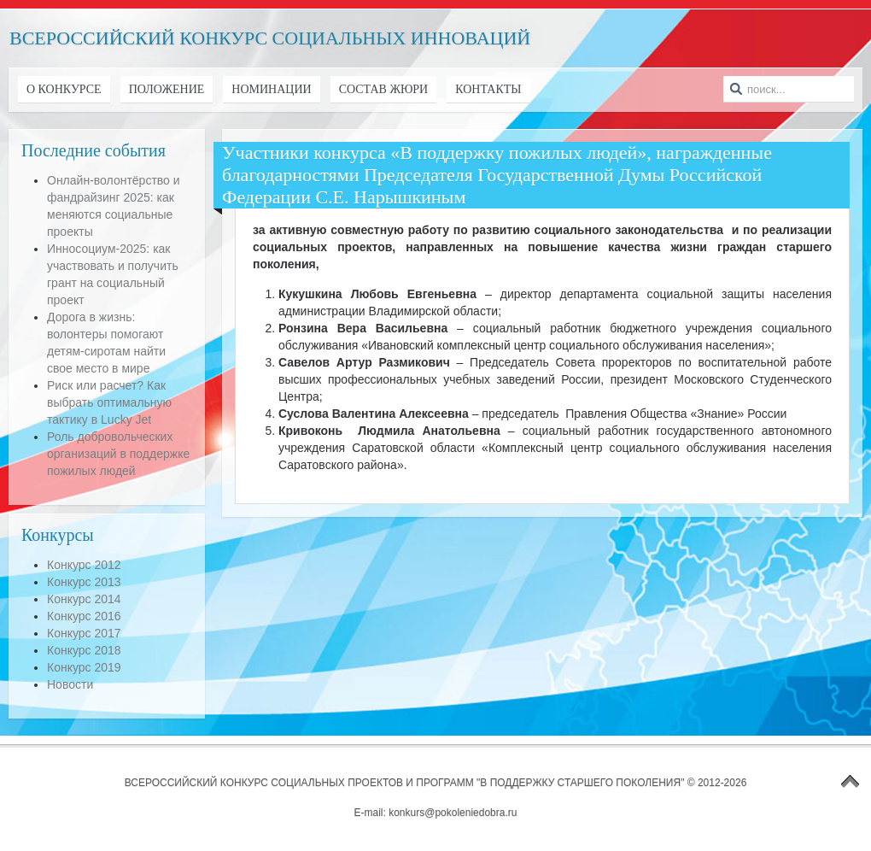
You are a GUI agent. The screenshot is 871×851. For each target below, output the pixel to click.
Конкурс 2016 (84, 616)
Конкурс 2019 (84, 667)
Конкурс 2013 (84, 582)
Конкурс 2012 (84, 565)
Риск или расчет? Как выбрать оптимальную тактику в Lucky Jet (109, 402)
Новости (70, 684)
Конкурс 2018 (84, 650)
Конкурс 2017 (84, 633)
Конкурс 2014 (84, 599)
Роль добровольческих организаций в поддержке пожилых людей (118, 454)
